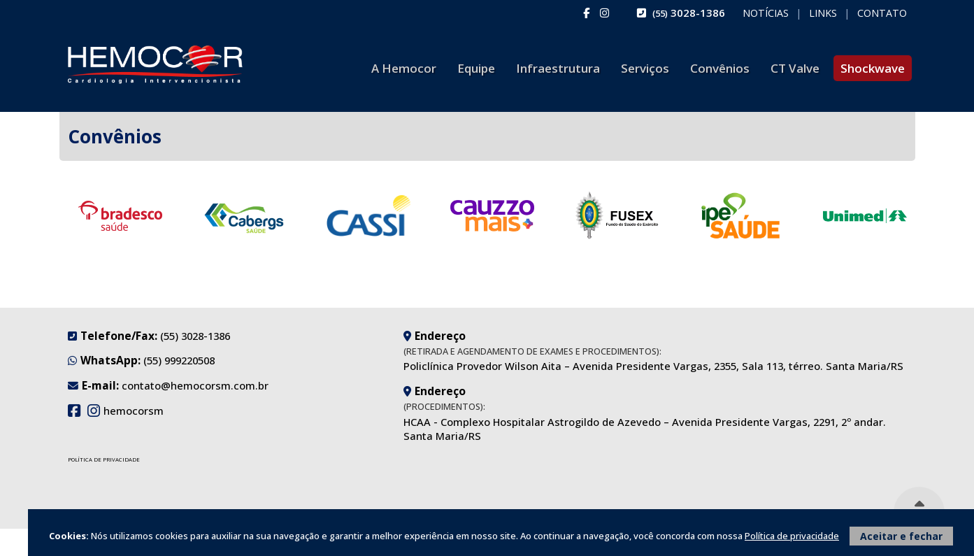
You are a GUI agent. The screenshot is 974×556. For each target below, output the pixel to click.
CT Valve (795, 68)
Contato (882, 13)
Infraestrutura (558, 68)
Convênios (720, 68)
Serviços (645, 68)
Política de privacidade (792, 535)
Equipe (476, 68)
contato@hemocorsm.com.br (195, 385)
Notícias (766, 13)
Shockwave (872, 68)
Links (823, 13)
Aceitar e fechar (901, 536)
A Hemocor (403, 68)
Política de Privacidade (104, 459)
